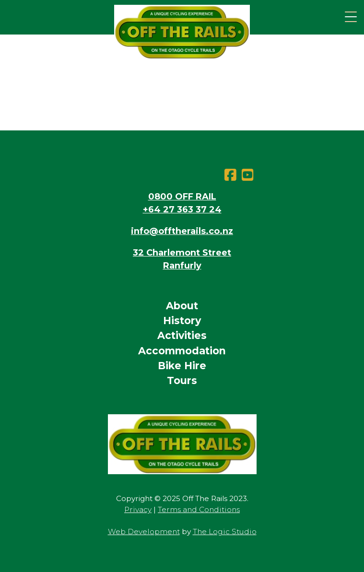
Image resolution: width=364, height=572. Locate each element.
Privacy (138, 509)
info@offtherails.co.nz (182, 231)
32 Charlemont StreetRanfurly (182, 259)
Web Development (144, 531)
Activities (182, 335)
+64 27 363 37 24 (182, 209)
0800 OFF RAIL (182, 196)
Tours (182, 380)
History (182, 321)
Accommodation (182, 351)
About (182, 306)
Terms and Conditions (199, 509)
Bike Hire (182, 366)
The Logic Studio (225, 531)
